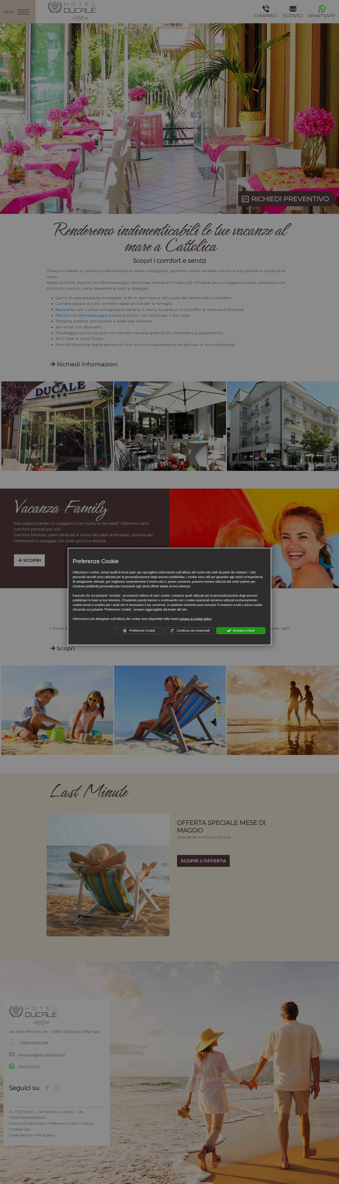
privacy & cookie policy (196, 618)
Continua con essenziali (190, 631)
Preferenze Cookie (139, 631)
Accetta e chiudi (241, 631)
